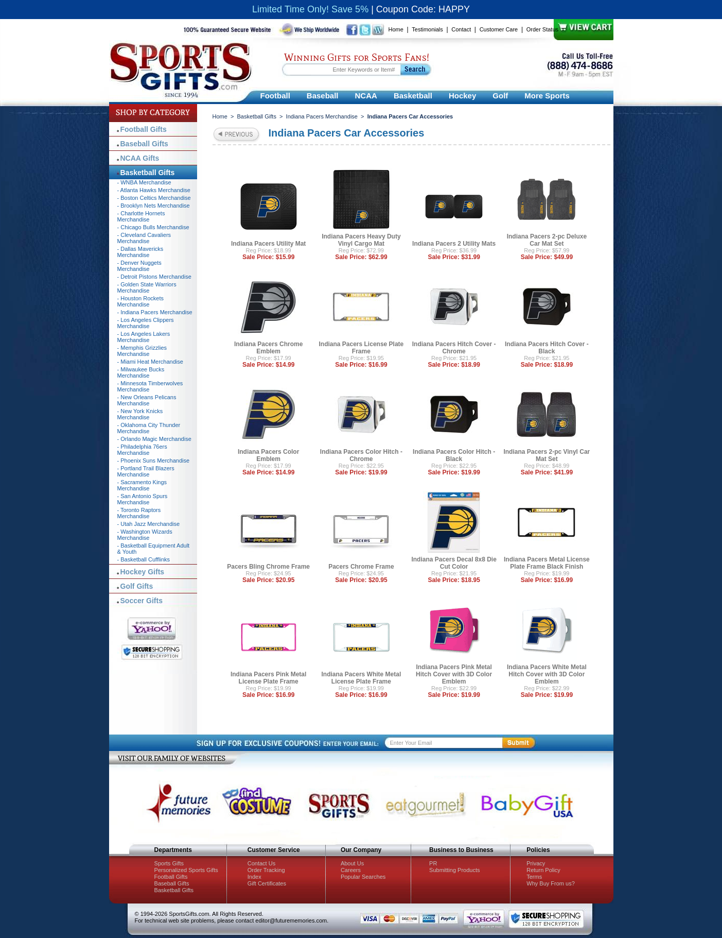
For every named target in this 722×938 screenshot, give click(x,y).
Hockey (462, 95)
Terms (534, 877)
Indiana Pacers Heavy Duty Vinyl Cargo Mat (361, 240)
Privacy (535, 863)
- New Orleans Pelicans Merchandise (147, 400)
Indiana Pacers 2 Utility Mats (454, 243)
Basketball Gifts (256, 116)
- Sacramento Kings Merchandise (142, 485)
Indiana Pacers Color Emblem (268, 455)
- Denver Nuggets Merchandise (139, 266)
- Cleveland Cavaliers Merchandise (144, 238)
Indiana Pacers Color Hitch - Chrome (361, 455)
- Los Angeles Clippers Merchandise (145, 323)
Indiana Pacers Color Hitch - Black (454, 455)
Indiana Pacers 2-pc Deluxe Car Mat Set (547, 240)
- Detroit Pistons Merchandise (154, 277)
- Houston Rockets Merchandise (140, 301)
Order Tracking (266, 870)
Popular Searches (363, 877)
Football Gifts (143, 129)
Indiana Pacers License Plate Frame (361, 347)
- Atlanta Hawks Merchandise (153, 190)
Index (254, 877)
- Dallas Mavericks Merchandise (140, 252)
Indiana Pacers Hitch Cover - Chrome (454, 347)
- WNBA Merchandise (144, 182)
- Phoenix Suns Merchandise (153, 460)
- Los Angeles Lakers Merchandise (143, 337)
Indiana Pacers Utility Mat (268, 243)
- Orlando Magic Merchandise (154, 439)
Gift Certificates (267, 883)
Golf (500, 95)
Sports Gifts (169, 863)
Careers (351, 870)
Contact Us (261, 863)
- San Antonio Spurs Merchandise (142, 499)
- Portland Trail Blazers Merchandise (145, 471)
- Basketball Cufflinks (143, 559)
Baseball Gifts (144, 144)
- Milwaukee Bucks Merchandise (141, 372)
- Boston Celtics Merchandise (154, 198)
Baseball (323, 95)
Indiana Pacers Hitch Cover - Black (547, 347)
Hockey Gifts (142, 572)
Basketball (413, 95)
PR (433, 863)
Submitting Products (454, 870)
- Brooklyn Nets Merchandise (153, 205)
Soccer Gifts (141, 600)
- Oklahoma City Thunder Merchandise (149, 428)
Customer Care (499, 29)
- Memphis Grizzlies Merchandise (142, 351)
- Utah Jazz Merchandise (148, 524)
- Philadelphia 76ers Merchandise (142, 450)
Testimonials (427, 29)
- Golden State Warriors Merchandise (147, 287)
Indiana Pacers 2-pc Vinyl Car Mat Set (546, 455)
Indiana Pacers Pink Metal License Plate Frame (268, 678)
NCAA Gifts (140, 158)
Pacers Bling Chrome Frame (268, 566)
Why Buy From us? (550, 883)
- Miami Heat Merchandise (150, 362)
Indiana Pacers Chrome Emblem (268, 347)
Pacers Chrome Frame (361, 566)
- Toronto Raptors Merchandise (139, 513)
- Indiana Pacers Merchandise (154, 312)
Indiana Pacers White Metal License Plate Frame (361, 678)
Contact (461, 29)
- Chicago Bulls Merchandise (153, 227)
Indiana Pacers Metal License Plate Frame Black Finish (547, 563)
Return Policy (543, 870)
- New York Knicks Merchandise (140, 414)
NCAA (366, 95)
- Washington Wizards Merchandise (144, 534)
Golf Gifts (136, 586)
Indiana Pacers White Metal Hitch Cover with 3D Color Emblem (547, 674)
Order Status (542, 29)
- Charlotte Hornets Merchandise (141, 216)
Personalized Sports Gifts (186, 870)
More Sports (547, 95)
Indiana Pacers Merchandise (322, 116)
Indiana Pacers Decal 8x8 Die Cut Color (453, 563)
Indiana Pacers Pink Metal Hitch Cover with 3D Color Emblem (454, 674)
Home (396, 29)
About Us (352, 863)
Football (275, 95)
